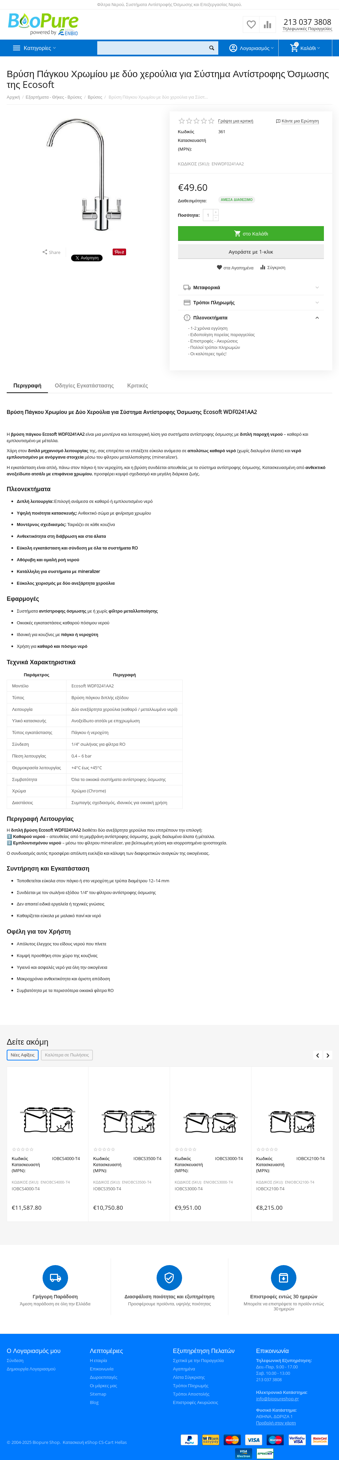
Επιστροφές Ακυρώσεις (195, 1402)
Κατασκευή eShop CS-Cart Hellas (94, 1442)
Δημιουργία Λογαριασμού (31, 1368)
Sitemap (98, 1393)
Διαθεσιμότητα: (192, 201)
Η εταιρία (98, 1360)
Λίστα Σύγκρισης (189, 1376)
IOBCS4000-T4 (26, 1189)
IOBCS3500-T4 (107, 1189)
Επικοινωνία (102, 1368)
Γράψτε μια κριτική (235, 120)
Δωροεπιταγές (103, 1376)
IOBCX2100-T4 (270, 1189)
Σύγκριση (272, 267)
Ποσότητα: (189, 215)
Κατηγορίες (38, 48)
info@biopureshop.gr (277, 1398)
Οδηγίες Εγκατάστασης (84, 385)
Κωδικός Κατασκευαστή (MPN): (192, 140)
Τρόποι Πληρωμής (191, 1385)
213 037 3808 (307, 22)
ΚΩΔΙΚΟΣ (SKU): (194, 164)
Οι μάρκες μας (103, 1385)
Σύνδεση (15, 1360)
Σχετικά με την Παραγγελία (198, 1360)
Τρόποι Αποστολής (191, 1393)
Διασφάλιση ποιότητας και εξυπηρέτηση (169, 1296)
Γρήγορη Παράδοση (55, 1296)
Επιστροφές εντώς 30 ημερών (283, 1296)
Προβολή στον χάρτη (276, 1422)
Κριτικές (137, 385)
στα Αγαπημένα (235, 268)
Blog (94, 1402)
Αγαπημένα (184, 1368)
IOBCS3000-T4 (189, 1189)
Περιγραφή (27, 385)
